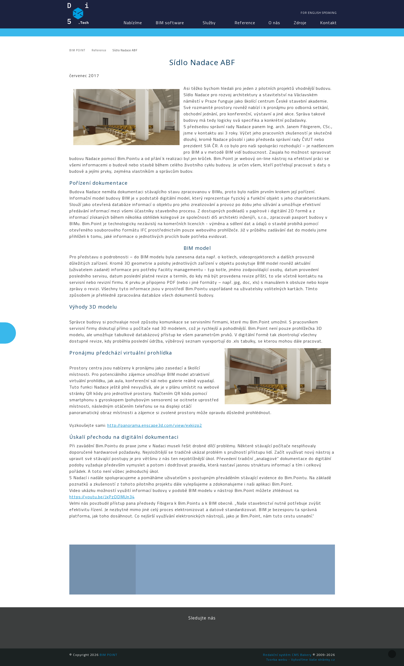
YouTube (214, 632)
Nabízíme (133, 22)
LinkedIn (190, 632)
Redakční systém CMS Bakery (287, 654)
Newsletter (238, 632)
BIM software (170, 22)
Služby (209, 22)
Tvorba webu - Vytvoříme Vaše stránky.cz (300, 659)
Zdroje (300, 22)
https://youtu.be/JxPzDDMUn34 (102, 497)
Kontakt (328, 22)
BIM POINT (78, 13)
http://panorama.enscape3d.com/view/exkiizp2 (154, 425)
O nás (274, 22)
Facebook (166, 632)
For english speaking (319, 13)
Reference (245, 22)
